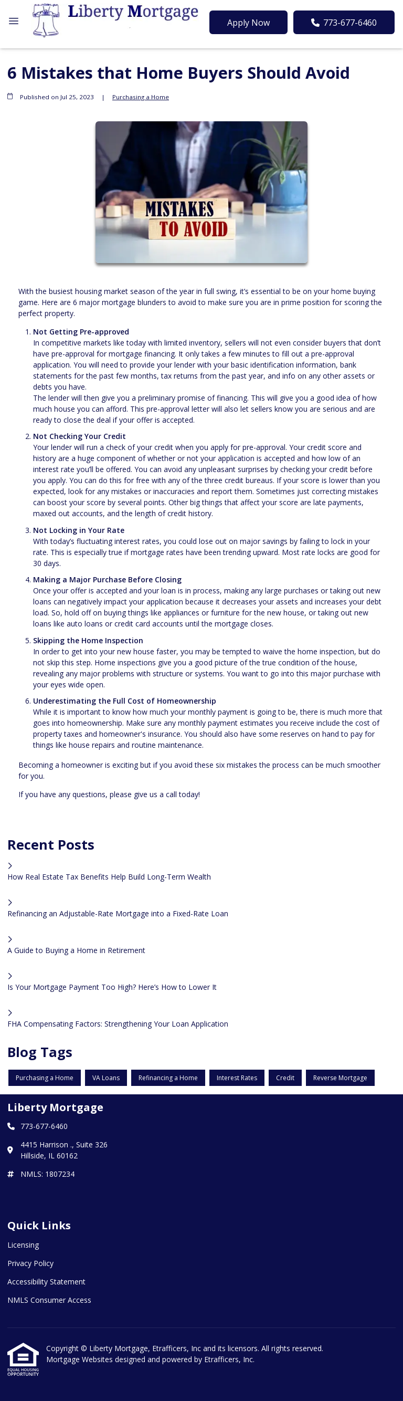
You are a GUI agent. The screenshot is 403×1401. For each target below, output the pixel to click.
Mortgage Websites (80, 1359)
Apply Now (248, 22)
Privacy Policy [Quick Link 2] (30, 1263)
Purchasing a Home (140, 97)
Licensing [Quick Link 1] (23, 1245)
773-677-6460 (344, 22)
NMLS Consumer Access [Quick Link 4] (49, 1300)
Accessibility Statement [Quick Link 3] (46, 1282)
